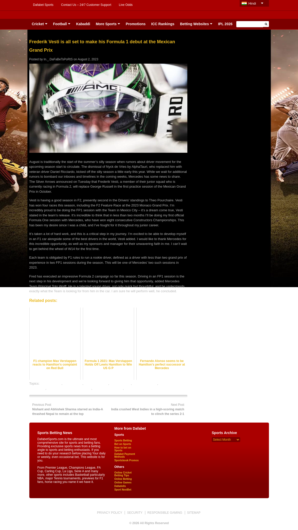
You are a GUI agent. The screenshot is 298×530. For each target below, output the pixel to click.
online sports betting (108, 388)
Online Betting (123, 479)
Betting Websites (194, 24)
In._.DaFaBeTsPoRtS (58, 59)
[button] (266, 24)
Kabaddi (83, 24)
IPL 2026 (225, 24)
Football (60, 24)
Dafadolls (120, 486)
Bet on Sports (122, 444)
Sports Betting (123, 440)
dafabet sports (51, 383)
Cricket (38, 24)
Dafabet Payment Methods (124, 455)
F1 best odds (72, 383)
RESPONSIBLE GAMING (164, 512)
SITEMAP (194, 512)
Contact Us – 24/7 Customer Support (86, 5)
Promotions (136, 24)
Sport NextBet (123, 489)
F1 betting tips (120, 383)
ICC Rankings (162, 24)
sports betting (135, 388)
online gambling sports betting (69, 388)
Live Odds (126, 5)
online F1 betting (145, 383)
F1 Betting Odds (96, 383)
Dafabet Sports (43, 5)
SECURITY (134, 512)
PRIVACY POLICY (109, 512)
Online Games (123, 482)
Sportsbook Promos (126, 460)
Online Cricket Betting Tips (123, 474)
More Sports (106, 24)
